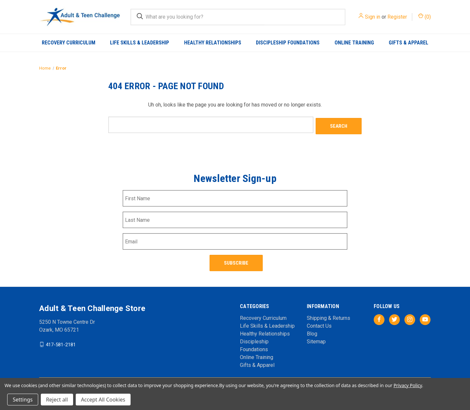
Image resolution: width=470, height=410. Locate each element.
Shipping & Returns (328, 314)
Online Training (354, 43)
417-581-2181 (61, 341)
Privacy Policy (408, 385)
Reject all (57, 399)
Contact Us (319, 322)
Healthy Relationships (212, 43)
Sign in (372, 17)
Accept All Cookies (103, 399)
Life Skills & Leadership (139, 43)
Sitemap (316, 338)
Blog (312, 330)
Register (397, 17)
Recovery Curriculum (68, 43)
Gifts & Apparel (408, 43)
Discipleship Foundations (288, 43)
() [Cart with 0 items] (424, 16)
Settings (23, 399)
